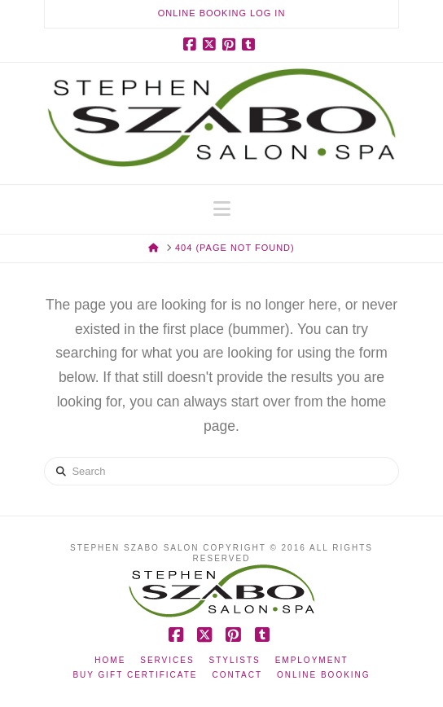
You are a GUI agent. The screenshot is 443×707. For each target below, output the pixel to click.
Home (109, 660)
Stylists (235, 660)
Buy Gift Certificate (134, 674)
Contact (237, 674)
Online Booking (324, 674)
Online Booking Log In (222, 13)
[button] (221, 209)
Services (167, 660)
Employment (312, 660)
